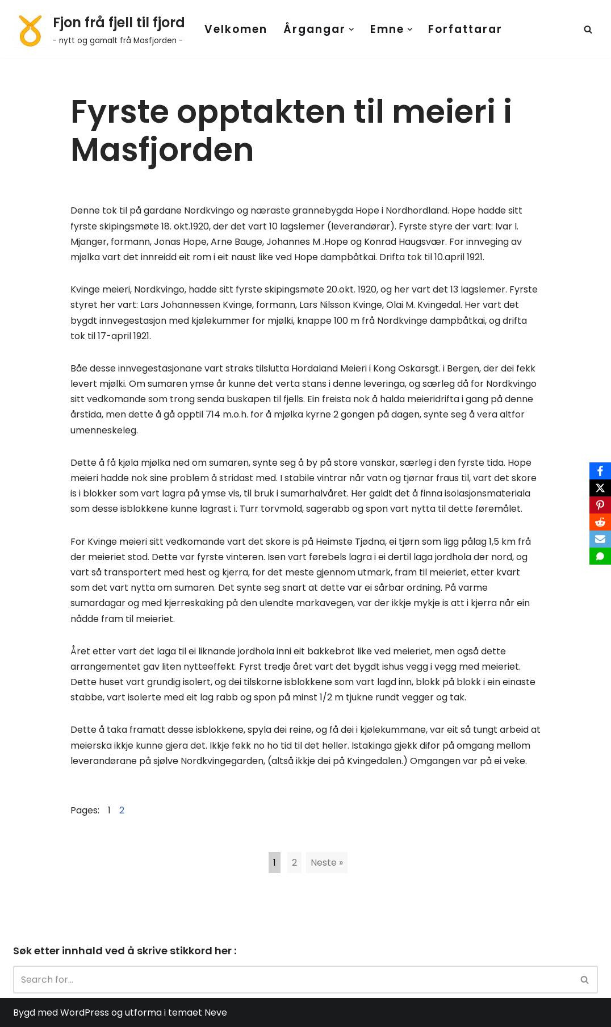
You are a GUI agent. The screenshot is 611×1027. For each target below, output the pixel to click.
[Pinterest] (600, 505)
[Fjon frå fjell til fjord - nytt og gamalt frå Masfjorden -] (99, 29)
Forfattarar (465, 29)
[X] (600, 487)
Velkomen (235, 29)
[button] (351, 29)
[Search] (588, 29)
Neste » (327, 862)
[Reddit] (600, 522)
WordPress (84, 1012)
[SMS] (600, 556)
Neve (215, 1012)
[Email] (600, 539)
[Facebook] (600, 470)
